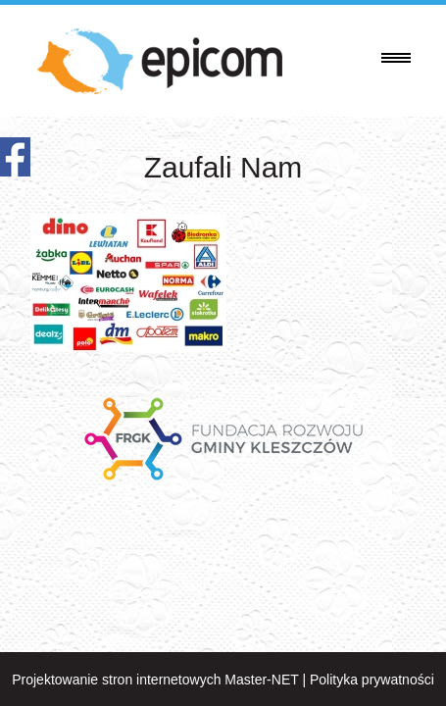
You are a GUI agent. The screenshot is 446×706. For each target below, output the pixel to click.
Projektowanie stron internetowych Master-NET (155, 679)
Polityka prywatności (372, 679)
